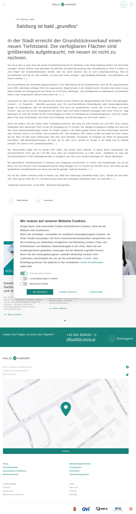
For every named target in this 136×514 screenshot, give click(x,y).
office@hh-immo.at (81, 339)
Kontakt (73, 491)
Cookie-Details (96, 292)
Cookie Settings (9, 484)
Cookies (6, 487)
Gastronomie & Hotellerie (14, 471)
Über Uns (74, 487)
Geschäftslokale (10, 467)
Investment (75, 471)
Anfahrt (65, 451)
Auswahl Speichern (68, 292)
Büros (6, 464)
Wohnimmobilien (10, 474)
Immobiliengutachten (79, 474)
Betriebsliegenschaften (80, 464)
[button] (65, 320)
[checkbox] (64, 274)
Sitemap (73, 494)
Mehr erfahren (15, 314)
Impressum (8, 491)
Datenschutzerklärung (13, 494)
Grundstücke (75, 467)
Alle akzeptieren (40, 292)
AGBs (72, 484)
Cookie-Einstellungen (91, 262)
